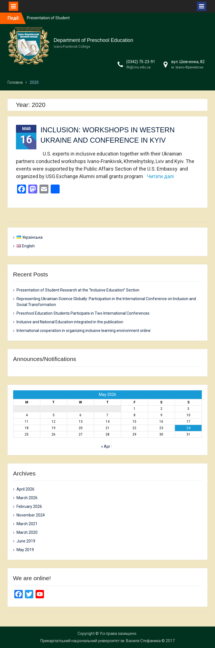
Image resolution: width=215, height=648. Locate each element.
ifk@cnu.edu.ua (138, 67)
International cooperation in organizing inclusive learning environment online (84, 330)
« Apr (105, 446)
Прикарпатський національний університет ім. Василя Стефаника (100, 641)
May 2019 (25, 549)
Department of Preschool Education (93, 40)
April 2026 (25, 489)
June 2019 (26, 541)
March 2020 (27, 532)
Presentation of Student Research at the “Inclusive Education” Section (78, 290)
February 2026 (29, 506)
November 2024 (31, 515)
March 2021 (27, 524)
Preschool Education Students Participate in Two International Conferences (83, 313)
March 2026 (27, 498)
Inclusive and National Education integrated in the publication (70, 322)
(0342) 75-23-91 (140, 61)
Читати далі (160, 176)
